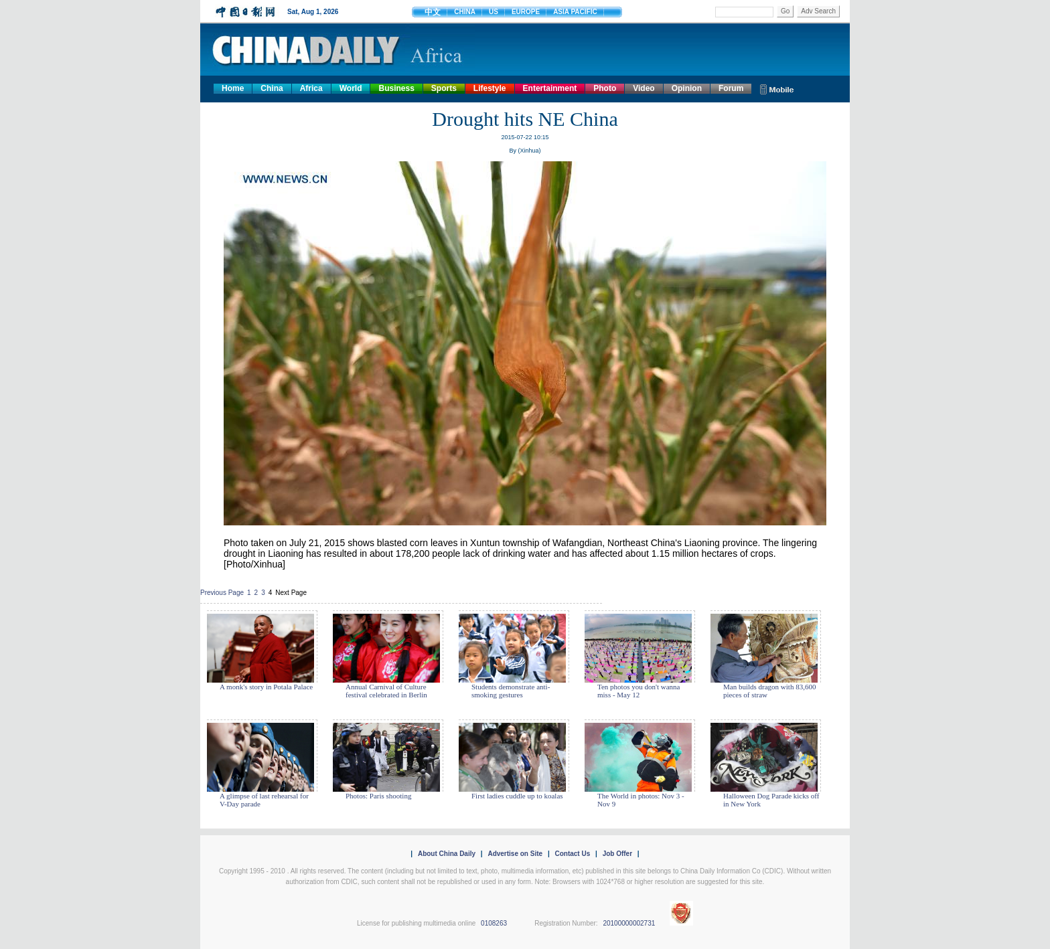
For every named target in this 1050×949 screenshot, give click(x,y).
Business (396, 88)
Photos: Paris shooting (378, 796)
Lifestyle (489, 88)
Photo (604, 88)
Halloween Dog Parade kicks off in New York (771, 800)
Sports (444, 88)
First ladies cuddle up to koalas (517, 796)
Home (233, 88)
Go (785, 11)
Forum (731, 88)
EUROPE (526, 11)
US (493, 11)
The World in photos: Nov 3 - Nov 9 (640, 800)
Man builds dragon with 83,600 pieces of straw (769, 691)
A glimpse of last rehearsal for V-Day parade (264, 800)
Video (643, 88)
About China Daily (446, 853)
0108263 (494, 923)
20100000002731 (629, 923)
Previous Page (222, 592)
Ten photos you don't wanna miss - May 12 (638, 691)
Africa (311, 88)
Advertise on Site (514, 853)
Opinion (687, 88)
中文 (433, 12)
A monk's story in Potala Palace (266, 687)
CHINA (464, 11)
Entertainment (550, 88)
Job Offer (617, 853)
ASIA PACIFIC (575, 11)
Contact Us (572, 853)
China (271, 88)
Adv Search (818, 11)
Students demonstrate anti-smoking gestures (510, 691)
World (351, 88)
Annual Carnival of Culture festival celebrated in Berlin (386, 691)
